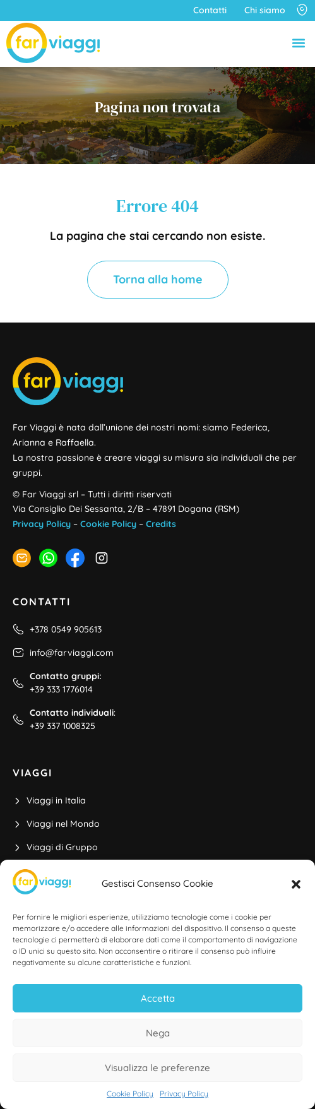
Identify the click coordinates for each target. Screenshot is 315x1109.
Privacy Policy (184, 1093)
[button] (296, 884)
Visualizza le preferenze (157, 1068)
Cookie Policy (130, 1093)
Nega (158, 1033)
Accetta (158, 998)
